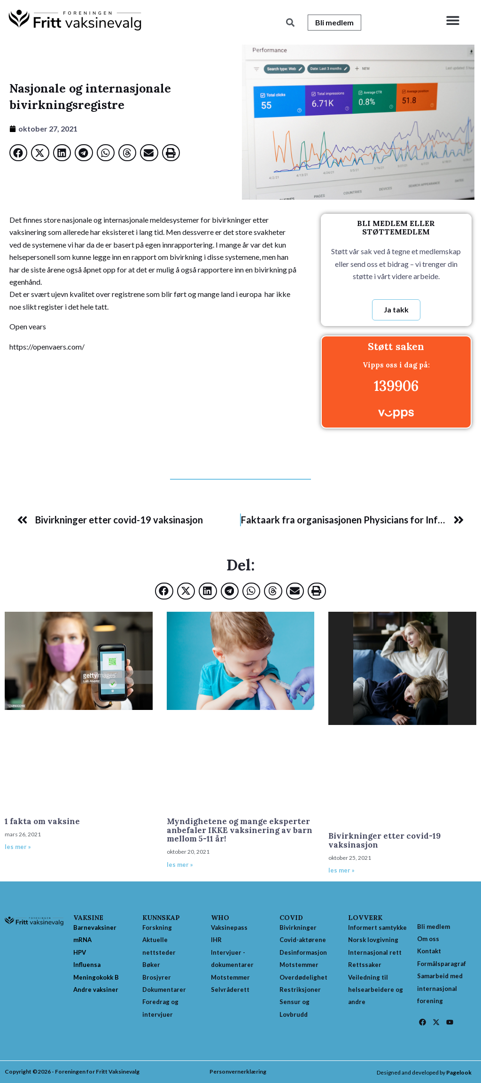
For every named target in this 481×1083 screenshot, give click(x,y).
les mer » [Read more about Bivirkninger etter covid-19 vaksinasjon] (341, 870)
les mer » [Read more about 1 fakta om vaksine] (18, 846)
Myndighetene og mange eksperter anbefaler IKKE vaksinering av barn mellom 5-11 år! (239, 830)
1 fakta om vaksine (42, 821)
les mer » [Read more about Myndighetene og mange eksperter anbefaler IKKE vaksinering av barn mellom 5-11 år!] (180, 864)
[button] (452, 20)
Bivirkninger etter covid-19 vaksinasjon (384, 840)
